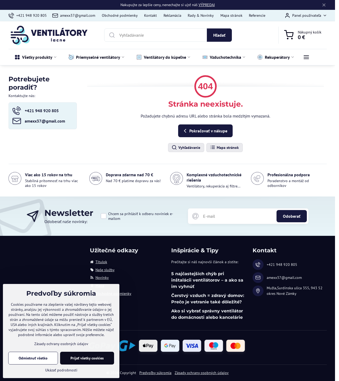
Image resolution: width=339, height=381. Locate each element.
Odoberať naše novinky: (65, 221)
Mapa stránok (224, 147)
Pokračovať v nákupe (204, 131)
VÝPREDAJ (207, 4)
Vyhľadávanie (185, 147)
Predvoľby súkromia (155, 372)
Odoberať (291, 216)
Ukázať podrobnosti (61, 370)
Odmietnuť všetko (33, 358)
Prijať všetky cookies (87, 358)
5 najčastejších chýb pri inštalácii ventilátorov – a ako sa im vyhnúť (207, 280)
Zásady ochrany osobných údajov (202, 372)
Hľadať (219, 35)
